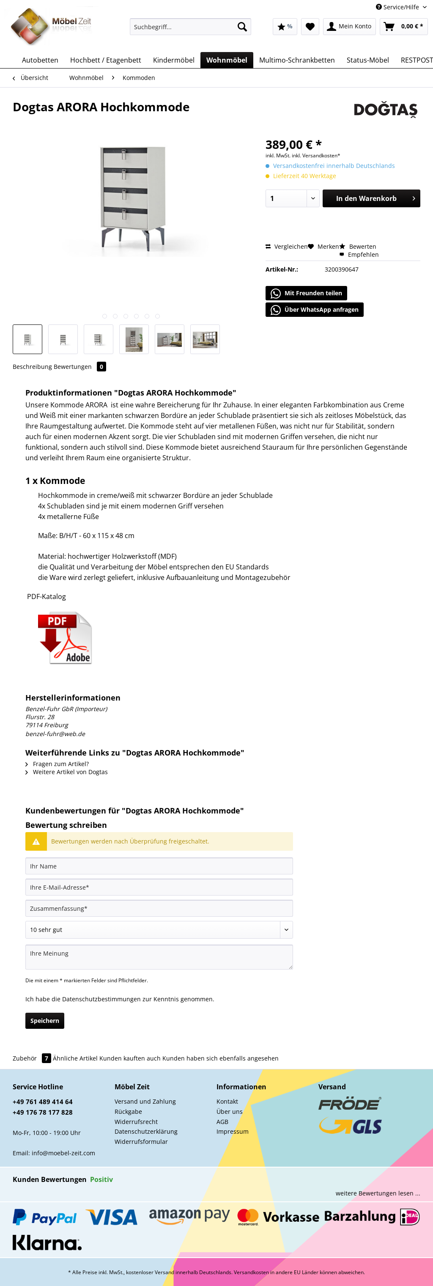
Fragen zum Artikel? (57, 764)
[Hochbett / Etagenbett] (105, 60)
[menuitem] (190, 30)
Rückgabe (128, 1111)
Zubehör (33, 1058)
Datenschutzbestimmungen (101, 999)
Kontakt (227, 1101)
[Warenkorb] (404, 26)
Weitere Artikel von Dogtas (66, 772)
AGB (222, 1122)
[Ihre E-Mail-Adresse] (159, 887)
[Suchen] (242, 26)
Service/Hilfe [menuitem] (398, 7)
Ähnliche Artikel (75, 1058)
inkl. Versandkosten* (316, 155)
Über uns (229, 1111)
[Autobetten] (40, 60)
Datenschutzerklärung (146, 1131)
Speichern (44, 1021)
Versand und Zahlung (145, 1101)
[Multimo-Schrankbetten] (297, 60)
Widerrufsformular (141, 1142)
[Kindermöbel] (173, 60)
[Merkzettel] (310, 26)
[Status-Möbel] (368, 60)
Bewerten (357, 246)
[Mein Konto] (349, 26)
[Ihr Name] (159, 865)
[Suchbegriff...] (190, 26)
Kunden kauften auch (130, 1058)
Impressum (232, 1131)
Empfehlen (359, 254)
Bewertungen (80, 367)
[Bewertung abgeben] (159, 930)
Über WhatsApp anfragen (315, 310)
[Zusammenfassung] (159, 908)
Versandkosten (251, 1272)
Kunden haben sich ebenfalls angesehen (220, 1058)
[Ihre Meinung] (159, 957)
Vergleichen (287, 246)
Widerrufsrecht (136, 1122)
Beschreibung (32, 367)
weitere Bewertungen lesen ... (378, 1193)
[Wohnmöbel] (226, 60)
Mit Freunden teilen (306, 294)
